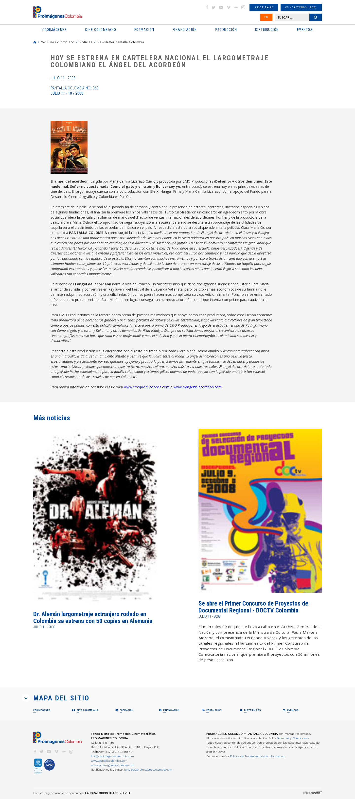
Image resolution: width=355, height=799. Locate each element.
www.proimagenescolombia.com (112, 765)
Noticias (85, 42)
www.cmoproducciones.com (146, 387)
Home (34, 42)
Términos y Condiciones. (293, 738)
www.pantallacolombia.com (109, 760)
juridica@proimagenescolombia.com (148, 769)
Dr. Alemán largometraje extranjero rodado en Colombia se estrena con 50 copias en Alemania (92, 617)
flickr (235, 7)
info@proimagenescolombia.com (112, 756)
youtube (221, 7)
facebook (207, 7)
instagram (243, 7)
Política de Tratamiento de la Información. (257, 756)
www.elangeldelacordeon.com (198, 387)
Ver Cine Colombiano (57, 42)
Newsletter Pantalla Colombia (120, 42)
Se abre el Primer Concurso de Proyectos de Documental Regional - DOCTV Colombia (253, 607)
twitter (213, 7)
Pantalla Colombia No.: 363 (75, 91)
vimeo (228, 7)
